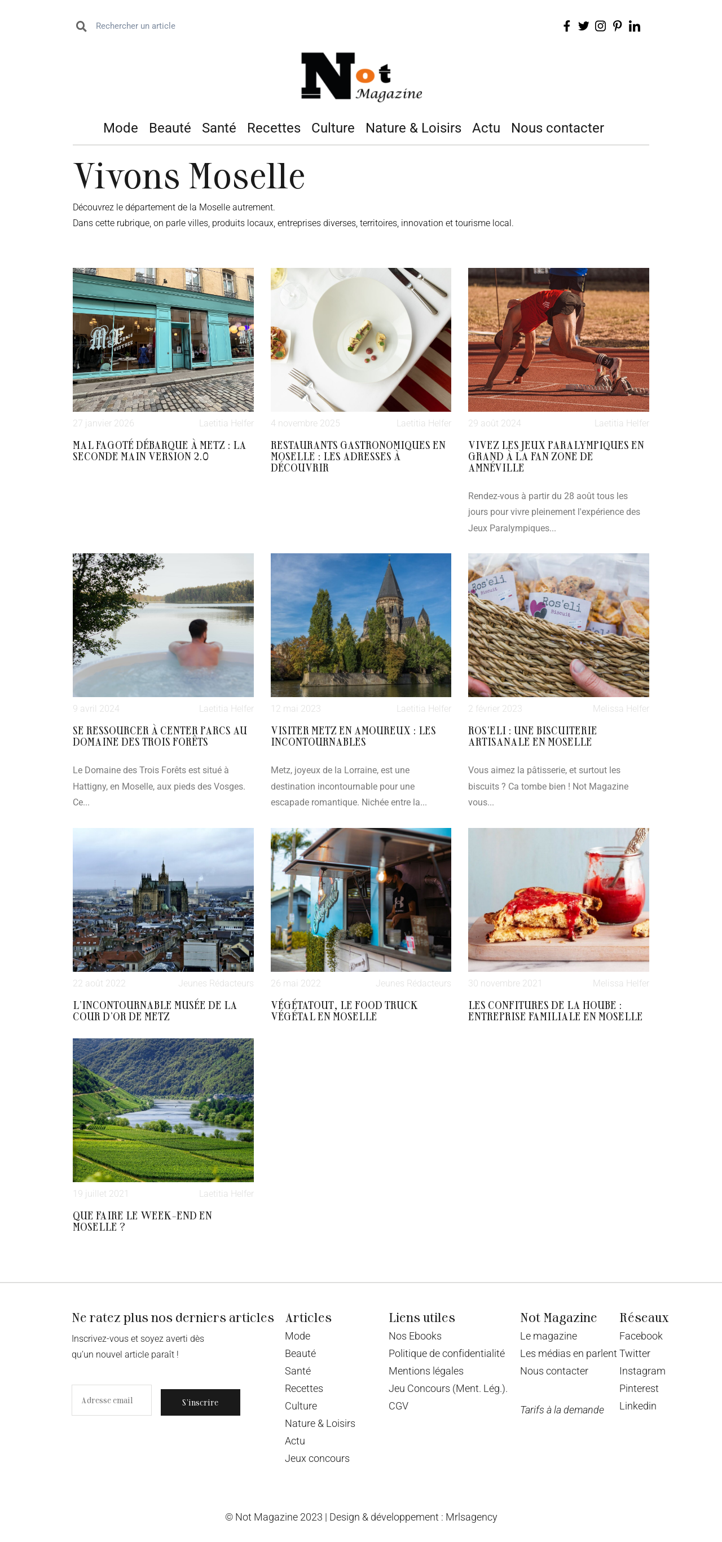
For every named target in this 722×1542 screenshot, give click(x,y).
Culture (333, 128)
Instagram (642, 1371)
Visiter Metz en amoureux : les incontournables (353, 735)
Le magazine (548, 1336)
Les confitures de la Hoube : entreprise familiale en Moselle (555, 1010)
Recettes (274, 128)
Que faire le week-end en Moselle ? (142, 1220)
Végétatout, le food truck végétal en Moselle (344, 1010)
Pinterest (639, 1388)
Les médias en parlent (568, 1353)
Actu (486, 128)
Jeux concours (317, 1458)
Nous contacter (557, 128)
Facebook (641, 1336)
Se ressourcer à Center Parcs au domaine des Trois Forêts (160, 735)
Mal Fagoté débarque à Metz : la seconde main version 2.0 (159, 450)
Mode (120, 128)
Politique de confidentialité (447, 1353)
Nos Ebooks (415, 1336)
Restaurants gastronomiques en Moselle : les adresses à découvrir (358, 456)
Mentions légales (426, 1371)
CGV (398, 1406)
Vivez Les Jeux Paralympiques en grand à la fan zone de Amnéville (556, 456)
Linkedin (638, 1406)
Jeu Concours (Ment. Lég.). (448, 1388)
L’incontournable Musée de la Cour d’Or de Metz (155, 1010)
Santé (219, 128)
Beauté (170, 128)
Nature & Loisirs (413, 128)
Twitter (634, 1353)
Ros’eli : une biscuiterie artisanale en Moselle (532, 735)
